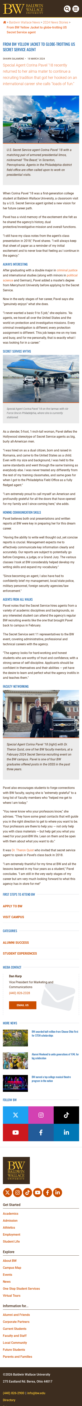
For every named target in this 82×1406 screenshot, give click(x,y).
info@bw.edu (36, 1393)
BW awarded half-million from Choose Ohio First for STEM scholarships (55, 1033)
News (7, 1282)
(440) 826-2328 (19, 993)
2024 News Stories (55, 22)
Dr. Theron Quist (23, 850)
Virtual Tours (11, 1295)
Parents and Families (17, 1357)
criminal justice (67, 270)
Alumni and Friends (16, 1315)
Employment (11, 1234)
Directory (9, 1400)
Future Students (14, 1350)
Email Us (23, 1005)
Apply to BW (12, 906)
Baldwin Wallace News (24, 22)
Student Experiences (20, 953)
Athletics (9, 1227)
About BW (10, 1261)
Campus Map (12, 1268)
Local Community (15, 1343)
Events (7, 1275)
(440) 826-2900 (13, 1393)
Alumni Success (16, 943)
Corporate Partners (16, 1322)
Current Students (14, 1329)
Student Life (11, 1241)
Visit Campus (13, 917)
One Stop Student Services (21, 1288)
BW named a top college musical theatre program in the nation (51, 1079)
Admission (10, 1220)
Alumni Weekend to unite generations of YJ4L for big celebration (55, 1056)
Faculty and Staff (15, 1336)
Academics (10, 1213)
